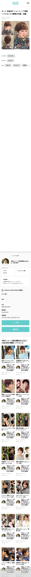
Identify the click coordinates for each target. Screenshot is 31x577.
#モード (8, 65)
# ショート (11, 55)
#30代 (24, 65)
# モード (10, 60)
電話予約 (15, 211)
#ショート (16, 65)
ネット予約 (15, 205)
